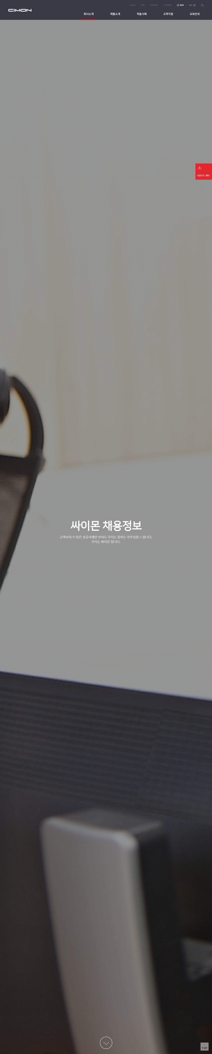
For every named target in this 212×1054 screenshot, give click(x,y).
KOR (180, 5)
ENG (192, 5)
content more (106, 1043)
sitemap (168, 5)
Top (204, 1048)
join (142, 5)
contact (154, 5)
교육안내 (195, 14)
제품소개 (115, 14)
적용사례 (142, 14)
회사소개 (89, 14)
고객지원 (168, 14)
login (132, 5)
